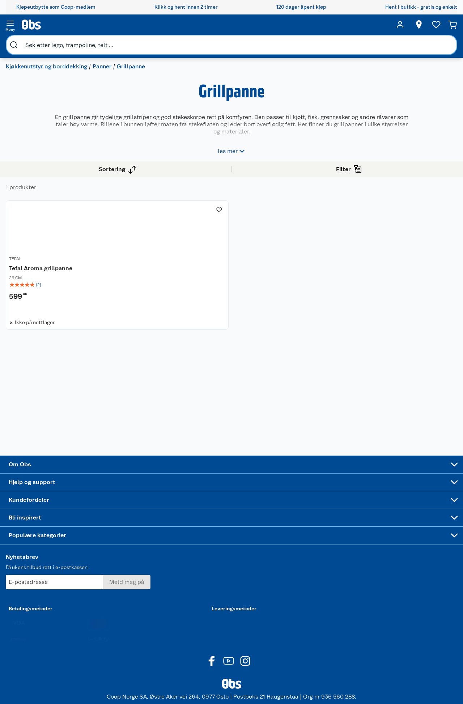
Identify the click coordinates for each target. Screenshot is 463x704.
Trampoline (263, 550)
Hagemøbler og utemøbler (268, 562)
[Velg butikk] (405, 24)
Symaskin (261, 618)
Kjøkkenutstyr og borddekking (52, 41)
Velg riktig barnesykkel (213, 577)
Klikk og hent (163, 570)
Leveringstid (101, 659)
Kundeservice (103, 542)
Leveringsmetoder (410, 583)
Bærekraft (40, 598)
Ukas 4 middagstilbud (216, 601)
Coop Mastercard (161, 592)
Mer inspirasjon (217, 614)
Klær (255, 609)
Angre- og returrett (109, 561)
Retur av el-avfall (167, 561)
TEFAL (141, 251)
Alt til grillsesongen (215, 561)
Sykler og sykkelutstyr (264, 578)
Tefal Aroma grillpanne (166, 259)
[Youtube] (228, 678)
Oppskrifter (213, 589)
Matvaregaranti (165, 579)
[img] (180, 276)
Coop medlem (165, 552)
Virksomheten (45, 625)
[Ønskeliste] (422, 24)
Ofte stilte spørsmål (110, 586)
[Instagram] (245, 678)
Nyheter (38, 552)
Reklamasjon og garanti (105, 573)
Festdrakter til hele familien (216, 545)
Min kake (158, 620)
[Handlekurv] (441, 24)
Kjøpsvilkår (100, 632)
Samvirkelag (43, 616)
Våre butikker (44, 561)
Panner (107, 41)
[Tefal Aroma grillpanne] (180, 246)
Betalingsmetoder (323, 583)
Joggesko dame (268, 627)
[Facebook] (212, 678)
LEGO (256, 590)
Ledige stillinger (48, 588)
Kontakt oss (100, 552)
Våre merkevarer (48, 570)
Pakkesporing (103, 613)
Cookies (96, 650)
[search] (86, 24)
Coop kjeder (43, 579)
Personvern (100, 641)
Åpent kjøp (161, 542)
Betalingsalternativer (111, 595)
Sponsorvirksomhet (52, 634)
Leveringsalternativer (112, 604)
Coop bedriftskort (162, 607)
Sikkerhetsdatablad (52, 607)
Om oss (37, 542)
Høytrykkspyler (268, 600)
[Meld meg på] (410, 556)
